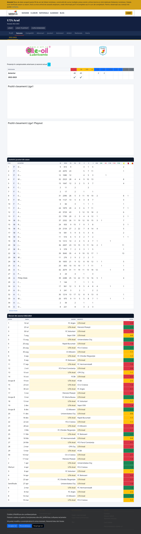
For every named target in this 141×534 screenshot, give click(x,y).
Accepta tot (12, 526)
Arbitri (69, 33)
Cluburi (34, 13)
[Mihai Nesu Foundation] (103, 51)
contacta (15, 7)
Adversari (40, 33)
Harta (87, 33)
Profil (11, 33)
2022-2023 (13, 37)
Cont (129, 13)
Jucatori (50, 33)
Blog (62, 13)
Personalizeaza (25, 526)
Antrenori (60, 33)
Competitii (30, 33)
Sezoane (25, 13)
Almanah (54, 13)
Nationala (44, 13)
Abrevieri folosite (13, 310)
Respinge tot (38, 526)
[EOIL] (38, 51)
